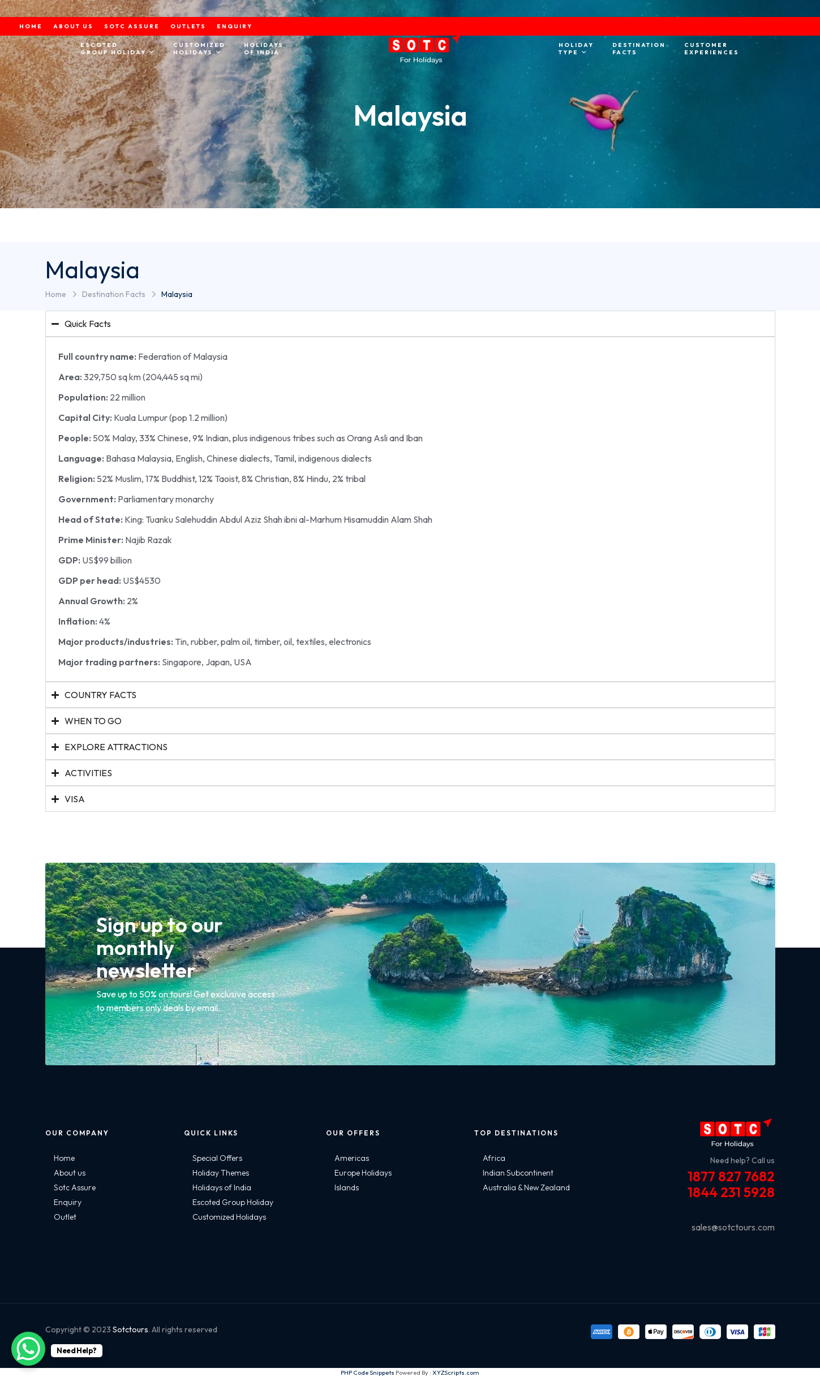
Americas (351, 1158)
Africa (494, 1158)
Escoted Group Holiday (232, 1202)
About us (69, 1173)
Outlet (65, 1217)
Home (55, 294)
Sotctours (130, 1329)
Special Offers (217, 1158)
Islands (346, 1187)
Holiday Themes (220, 1173)
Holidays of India (221, 1187)
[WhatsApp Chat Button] (28, 1349)
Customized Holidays (229, 1217)
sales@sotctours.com (733, 1227)
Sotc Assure (75, 1187)
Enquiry (67, 1202)
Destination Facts (113, 294)
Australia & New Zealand (526, 1187)
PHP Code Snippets (367, 1372)
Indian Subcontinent (518, 1173)
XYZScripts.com (455, 1372)
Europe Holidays (363, 1173)
